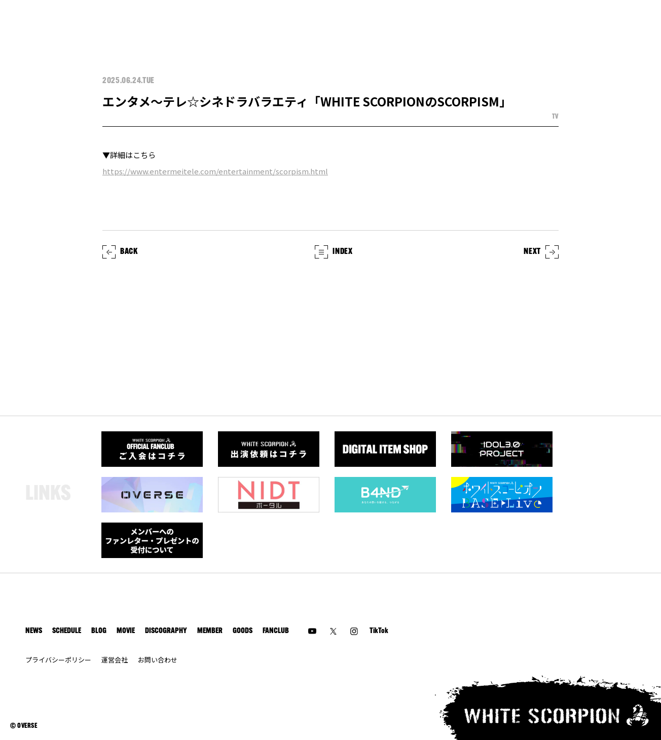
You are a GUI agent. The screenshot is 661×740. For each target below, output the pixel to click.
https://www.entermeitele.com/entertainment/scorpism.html (215, 171)
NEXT (541, 251)
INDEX (333, 251)
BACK (120, 251)
